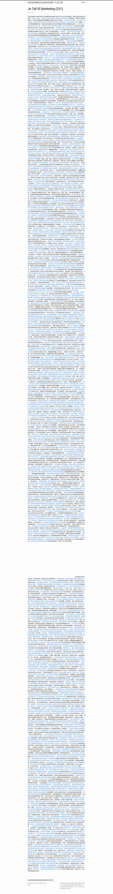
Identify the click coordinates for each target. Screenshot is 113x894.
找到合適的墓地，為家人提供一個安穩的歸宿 (65, 222)
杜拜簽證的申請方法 (39, 502)
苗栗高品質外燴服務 (72, 202)
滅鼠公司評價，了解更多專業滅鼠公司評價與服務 (66, 125)
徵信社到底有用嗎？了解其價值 (73, 449)
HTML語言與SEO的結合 (54, 262)
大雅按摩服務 (65, 380)
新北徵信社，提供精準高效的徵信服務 (73, 770)
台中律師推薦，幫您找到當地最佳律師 (58, 468)
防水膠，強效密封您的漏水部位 (58, 636)
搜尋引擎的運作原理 (49, 22)
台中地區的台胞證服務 (77, 239)
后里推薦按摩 (44, 389)
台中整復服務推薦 (44, 185)
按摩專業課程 (32, 771)
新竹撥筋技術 (69, 704)
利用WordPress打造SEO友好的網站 (73, 129)
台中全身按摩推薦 (37, 110)
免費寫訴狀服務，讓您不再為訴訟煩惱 (71, 136)
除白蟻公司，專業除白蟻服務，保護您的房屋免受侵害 (47, 434)
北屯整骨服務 (71, 593)
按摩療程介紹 (72, 835)
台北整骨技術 (75, 190)
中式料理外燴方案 (72, 393)
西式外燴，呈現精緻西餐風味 (44, 95)
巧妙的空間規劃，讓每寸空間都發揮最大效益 (57, 357)
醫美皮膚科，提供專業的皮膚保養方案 (53, 663)
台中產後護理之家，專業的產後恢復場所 (50, 410)
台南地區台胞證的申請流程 (62, 198)
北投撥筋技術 (65, 346)
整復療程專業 (34, 89)
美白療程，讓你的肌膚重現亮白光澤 (48, 736)
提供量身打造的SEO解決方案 (39, 541)
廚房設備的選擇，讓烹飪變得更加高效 (56, 503)
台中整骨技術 (36, 245)
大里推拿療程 (80, 24)
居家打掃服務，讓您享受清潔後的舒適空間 (71, 174)
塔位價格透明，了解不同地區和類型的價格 (39, 37)
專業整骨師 (80, 516)
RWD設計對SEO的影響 (74, 327)
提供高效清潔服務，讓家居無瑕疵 (75, 378)
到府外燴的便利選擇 (48, 695)
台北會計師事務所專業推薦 (40, 114)
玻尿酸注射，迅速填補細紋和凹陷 (69, 400)
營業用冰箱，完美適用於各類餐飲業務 (43, 869)
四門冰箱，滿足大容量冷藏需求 (38, 260)
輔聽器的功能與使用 (69, 179)
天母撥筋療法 (50, 631)
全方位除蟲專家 (62, 854)
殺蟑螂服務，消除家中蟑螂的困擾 (55, 502)
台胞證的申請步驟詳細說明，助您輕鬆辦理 (61, 61)
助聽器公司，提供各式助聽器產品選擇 (67, 451)
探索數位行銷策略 (39, 339)
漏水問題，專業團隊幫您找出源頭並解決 (42, 584)
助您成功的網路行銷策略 (76, 728)
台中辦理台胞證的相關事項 (71, 689)
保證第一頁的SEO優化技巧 (62, 65)
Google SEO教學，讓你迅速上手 (42, 87)
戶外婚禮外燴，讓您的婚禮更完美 (59, 80)
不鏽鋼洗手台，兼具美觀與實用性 (72, 784)
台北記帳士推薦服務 (62, 599)
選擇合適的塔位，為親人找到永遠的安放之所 (58, 756)
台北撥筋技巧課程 (54, 533)
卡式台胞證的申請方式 (51, 339)
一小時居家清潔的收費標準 (36, 616)
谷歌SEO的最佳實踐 (69, 116)
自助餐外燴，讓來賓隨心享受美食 (70, 310)
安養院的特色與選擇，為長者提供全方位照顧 (45, 269)
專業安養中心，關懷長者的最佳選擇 (74, 828)
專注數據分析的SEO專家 (72, 618)
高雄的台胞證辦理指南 (37, 91)
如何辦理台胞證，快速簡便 (74, 635)
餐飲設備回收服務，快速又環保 (38, 631)
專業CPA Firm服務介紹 (73, 325)
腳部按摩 (67, 57)
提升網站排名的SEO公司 (74, 279)
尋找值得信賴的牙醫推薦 (59, 700)
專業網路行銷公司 (71, 691)
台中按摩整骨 (42, 406)
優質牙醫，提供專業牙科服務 (60, 650)
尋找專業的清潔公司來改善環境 (64, 27)
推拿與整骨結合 (59, 689)
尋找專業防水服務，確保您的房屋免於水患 (63, 26)
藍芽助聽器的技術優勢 (40, 651)
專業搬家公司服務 (48, 310)
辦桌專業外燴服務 (61, 132)
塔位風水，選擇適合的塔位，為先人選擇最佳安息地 (67, 82)
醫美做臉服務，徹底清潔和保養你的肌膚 (64, 153)
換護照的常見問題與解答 (46, 97)
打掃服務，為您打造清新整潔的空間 (71, 385)
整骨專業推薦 (44, 50)
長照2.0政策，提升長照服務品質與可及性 (67, 848)
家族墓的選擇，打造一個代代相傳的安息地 (48, 770)
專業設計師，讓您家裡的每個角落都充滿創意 (59, 653)
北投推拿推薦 (64, 798)
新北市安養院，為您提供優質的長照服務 (49, 350)
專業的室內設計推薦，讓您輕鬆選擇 (71, 146)
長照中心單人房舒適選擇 (53, 52)
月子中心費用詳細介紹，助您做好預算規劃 (50, 295)
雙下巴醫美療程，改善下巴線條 (48, 162)
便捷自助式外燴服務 (55, 234)
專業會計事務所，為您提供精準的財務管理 (43, 205)
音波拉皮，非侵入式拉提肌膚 (56, 676)
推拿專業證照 (36, 44)
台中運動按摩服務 (50, 284)
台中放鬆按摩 (55, 127)
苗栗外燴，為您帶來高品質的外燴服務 (39, 331)
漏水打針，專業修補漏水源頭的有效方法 (63, 408)
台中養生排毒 (58, 869)
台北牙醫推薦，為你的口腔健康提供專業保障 (69, 865)
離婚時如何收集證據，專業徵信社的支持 (53, 809)
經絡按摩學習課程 (41, 237)
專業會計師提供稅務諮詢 (40, 792)
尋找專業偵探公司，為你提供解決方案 (47, 687)
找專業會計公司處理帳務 (62, 852)
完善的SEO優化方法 (42, 468)
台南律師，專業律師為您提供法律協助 (38, 629)
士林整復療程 (81, 254)
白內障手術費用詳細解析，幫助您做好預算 (59, 783)
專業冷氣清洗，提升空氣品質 (60, 93)
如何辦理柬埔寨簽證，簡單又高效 (43, 605)
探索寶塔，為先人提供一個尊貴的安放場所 (43, 447)
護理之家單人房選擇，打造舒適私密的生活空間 (70, 383)
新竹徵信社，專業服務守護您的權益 (67, 515)
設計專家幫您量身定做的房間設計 (73, 140)
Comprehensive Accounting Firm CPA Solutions (41, 292)
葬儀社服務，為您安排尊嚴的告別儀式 (49, 136)
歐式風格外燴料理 (48, 39)
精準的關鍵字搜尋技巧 (73, 215)
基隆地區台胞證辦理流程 (68, 404)
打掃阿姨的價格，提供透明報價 (55, 116)
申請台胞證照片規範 (70, 318)
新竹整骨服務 (55, 438)
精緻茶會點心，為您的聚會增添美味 (47, 539)
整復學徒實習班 (32, 468)
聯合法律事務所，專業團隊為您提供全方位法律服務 (70, 436)
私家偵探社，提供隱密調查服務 (75, 627)
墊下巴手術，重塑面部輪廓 (63, 372)
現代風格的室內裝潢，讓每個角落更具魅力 (42, 320)
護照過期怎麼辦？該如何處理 (41, 108)
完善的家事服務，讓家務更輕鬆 (56, 402)
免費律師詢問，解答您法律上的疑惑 (66, 768)
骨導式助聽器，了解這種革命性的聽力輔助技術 (51, 773)
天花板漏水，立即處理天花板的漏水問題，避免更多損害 (56, 245)
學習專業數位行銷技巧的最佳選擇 (68, 423)
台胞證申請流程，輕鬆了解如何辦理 (52, 29)
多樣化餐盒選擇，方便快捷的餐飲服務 (62, 48)
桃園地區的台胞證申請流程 (54, 644)
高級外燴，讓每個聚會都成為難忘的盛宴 (61, 56)
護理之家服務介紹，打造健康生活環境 (48, 683)
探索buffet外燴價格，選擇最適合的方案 (57, 117)
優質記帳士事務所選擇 (62, 18)
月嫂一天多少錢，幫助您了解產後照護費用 (63, 282)
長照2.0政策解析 (74, 496)
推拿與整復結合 (79, 288)
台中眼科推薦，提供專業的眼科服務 (39, 215)
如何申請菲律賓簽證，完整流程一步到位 (48, 740)
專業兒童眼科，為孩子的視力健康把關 (61, 166)
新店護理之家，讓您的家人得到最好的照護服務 (41, 706)
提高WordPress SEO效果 (38, 756)
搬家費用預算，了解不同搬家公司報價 (41, 99)
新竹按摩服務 (76, 159)
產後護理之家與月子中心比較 (46, 726)
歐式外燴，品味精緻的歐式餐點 (36, 496)
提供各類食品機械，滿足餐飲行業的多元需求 (69, 316)
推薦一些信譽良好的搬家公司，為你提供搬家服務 (49, 784)
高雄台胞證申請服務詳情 (54, 741)
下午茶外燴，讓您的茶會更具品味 (41, 232)
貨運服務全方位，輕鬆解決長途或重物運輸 (53, 607)
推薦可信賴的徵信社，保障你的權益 (56, 603)
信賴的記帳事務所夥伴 (49, 172)
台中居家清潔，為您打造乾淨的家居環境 (49, 642)
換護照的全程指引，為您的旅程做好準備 (60, 190)
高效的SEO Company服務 (59, 672)
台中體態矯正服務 (75, 861)
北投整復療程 (39, 142)
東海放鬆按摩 (42, 755)
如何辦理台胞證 (44, 592)
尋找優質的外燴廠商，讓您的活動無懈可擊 (52, 267)
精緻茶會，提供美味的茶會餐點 (71, 144)
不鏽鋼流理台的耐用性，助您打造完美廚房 (42, 743)
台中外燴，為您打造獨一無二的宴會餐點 (67, 723)
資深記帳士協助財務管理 (66, 500)
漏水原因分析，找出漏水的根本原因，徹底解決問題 (63, 801)
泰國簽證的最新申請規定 (63, 250)
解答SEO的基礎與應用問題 (56, 472)
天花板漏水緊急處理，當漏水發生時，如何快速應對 (54, 466)
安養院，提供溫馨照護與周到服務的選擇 (56, 721)
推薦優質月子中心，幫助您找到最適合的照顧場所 (69, 59)
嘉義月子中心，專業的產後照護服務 (54, 57)
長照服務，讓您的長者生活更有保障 (75, 681)
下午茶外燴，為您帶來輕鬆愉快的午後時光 (58, 511)
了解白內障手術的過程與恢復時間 (57, 730)
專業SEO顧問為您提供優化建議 (45, 359)
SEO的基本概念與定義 (53, 520)
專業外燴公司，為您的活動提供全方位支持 (46, 580)
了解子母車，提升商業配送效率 (38, 670)
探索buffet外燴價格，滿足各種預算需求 (55, 696)
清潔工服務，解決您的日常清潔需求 (45, 807)
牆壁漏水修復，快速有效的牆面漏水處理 (45, 316)
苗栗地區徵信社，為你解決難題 (64, 284)
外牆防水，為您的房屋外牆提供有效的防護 (66, 726)
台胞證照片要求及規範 (63, 530)
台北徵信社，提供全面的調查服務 (65, 265)
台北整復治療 (31, 380)
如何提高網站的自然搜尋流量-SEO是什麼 (45, 2)
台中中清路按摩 (45, 856)
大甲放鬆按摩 (52, 104)
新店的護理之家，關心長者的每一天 (55, 329)
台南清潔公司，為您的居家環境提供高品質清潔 (57, 361)
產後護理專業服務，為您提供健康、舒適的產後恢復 (67, 588)
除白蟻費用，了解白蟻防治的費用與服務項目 (56, 200)
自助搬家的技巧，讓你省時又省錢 (63, 518)
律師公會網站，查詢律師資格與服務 (48, 674)
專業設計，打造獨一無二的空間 (50, 708)
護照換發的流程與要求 (37, 333)
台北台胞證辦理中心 (51, 451)
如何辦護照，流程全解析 (34, 256)
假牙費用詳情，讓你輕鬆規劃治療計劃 (56, 106)
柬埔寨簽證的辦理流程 (52, 419)
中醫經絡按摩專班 (66, 814)
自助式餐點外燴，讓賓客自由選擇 (57, 131)
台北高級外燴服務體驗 (62, 104)
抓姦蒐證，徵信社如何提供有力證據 (68, 665)
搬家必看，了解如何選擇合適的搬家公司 (71, 31)
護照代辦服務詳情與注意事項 (57, 46)
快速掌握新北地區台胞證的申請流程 (44, 844)
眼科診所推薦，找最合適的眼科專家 (45, 247)
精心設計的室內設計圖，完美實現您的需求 (39, 26)
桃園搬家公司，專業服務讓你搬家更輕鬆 (73, 72)
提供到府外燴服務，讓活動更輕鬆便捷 (56, 393)
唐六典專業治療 (76, 194)
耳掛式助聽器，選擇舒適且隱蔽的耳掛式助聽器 (50, 76)
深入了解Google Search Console (65, 790)
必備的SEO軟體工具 (38, 440)
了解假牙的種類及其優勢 (56, 592)
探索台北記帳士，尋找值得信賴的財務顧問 (43, 18)
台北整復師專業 (43, 837)
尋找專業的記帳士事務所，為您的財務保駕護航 (42, 132)
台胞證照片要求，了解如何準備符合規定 (70, 708)
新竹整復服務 (62, 442)
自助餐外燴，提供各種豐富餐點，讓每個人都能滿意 (60, 297)
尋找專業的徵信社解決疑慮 (58, 837)
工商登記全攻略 (68, 773)
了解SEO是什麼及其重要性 (56, 301)
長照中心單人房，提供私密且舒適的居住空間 (70, 610)
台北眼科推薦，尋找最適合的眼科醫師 (61, 258)
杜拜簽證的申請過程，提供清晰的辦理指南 (48, 582)
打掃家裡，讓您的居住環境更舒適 (41, 526)
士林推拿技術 (62, 447)
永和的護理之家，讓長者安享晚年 (52, 72)
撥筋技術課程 (74, 99)
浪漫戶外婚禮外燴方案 (43, 524)
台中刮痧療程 (67, 76)
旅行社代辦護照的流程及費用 (41, 80)
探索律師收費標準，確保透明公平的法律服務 (63, 232)
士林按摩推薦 (62, 445)
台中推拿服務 (46, 41)
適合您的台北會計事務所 (42, 183)
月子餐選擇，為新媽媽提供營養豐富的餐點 (63, 37)
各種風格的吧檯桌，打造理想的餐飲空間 (59, 235)
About (83, 2)
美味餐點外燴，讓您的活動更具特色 (69, 419)
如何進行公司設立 (74, 430)
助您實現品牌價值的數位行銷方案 (37, 653)
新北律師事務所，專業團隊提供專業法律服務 (65, 584)
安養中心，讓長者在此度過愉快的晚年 (41, 700)
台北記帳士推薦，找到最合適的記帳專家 (67, 172)
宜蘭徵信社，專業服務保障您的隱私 (42, 147)
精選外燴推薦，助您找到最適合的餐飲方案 (54, 760)
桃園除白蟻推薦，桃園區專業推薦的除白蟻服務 (49, 680)
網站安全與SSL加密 (39, 106)
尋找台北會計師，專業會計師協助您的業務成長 (69, 247)
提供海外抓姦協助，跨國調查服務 (63, 473)
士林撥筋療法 (67, 713)
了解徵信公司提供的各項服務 (70, 290)
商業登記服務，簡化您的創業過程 (37, 123)
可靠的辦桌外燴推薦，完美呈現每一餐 (74, 20)
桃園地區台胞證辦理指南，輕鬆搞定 (42, 348)
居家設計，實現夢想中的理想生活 (68, 683)
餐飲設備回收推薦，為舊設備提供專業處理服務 (49, 290)
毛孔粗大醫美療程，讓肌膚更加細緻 (54, 140)
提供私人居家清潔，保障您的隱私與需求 (42, 153)
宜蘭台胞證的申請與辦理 (41, 661)
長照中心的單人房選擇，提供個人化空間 (53, 273)
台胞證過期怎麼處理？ (53, 217)
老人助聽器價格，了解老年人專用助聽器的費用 (52, 54)
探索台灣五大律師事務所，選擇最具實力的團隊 (46, 119)
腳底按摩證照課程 (71, 264)
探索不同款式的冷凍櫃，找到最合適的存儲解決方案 (47, 121)
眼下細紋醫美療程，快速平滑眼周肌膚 (60, 183)
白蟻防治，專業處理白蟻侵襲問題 (62, 363)
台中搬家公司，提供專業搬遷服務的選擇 (67, 205)
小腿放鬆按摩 (36, 162)
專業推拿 (67, 676)
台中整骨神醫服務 (38, 252)
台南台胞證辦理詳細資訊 (56, 179)
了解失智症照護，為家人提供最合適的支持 (39, 438)
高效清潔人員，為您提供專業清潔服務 (42, 457)
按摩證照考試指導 (33, 726)
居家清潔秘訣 (31, 397)
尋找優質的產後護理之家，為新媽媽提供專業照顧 (63, 185)
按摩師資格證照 (61, 691)
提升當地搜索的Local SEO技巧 (73, 46)
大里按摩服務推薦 (71, 324)
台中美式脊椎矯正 (49, 734)
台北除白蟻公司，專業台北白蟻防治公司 (53, 112)
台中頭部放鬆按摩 (33, 74)
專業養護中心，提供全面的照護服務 (73, 648)
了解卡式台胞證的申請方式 (76, 466)
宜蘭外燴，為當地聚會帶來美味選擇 (52, 110)
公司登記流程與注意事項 (69, 224)
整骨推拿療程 (51, 265)
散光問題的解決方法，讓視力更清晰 (67, 586)
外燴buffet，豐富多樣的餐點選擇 (61, 168)
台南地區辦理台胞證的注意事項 (46, 475)
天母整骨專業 (50, 473)
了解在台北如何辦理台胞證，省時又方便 (65, 237)
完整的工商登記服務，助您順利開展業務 (64, 457)
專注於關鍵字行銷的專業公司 (57, 376)
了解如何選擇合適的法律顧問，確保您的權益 (43, 758)
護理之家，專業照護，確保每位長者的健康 (51, 157)
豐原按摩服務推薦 (69, 492)
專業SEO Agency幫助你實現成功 (40, 56)
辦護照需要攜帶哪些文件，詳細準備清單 (70, 119)
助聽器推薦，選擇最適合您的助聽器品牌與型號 (47, 470)
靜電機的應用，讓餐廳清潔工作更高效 (42, 531)
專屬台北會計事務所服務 (46, 318)
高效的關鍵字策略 (47, 621)
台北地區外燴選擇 (59, 657)
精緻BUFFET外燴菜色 (40, 117)
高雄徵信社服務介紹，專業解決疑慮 (66, 788)
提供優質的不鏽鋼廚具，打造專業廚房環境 (51, 488)
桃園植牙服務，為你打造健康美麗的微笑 (73, 35)
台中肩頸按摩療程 (56, 331)
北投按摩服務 (53, 383)
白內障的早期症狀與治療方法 (51, 522)
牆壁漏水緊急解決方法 (34, 640)
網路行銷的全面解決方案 (76, 826)
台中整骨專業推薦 (33, 683)
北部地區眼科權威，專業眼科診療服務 (51, 346)
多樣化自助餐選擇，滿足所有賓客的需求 (67, 22)
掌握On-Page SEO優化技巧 (39, 861)
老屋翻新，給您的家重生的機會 (46, 59)
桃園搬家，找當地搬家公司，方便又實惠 (56, 286)
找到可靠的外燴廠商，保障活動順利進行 (62, 78)
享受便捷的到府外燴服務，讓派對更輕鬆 (65, 464)
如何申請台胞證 (66, 680)
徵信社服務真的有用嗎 (72, 762)
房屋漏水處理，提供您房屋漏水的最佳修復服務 (41, 518)
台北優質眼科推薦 (47, 168)
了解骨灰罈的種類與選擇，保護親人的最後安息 (64, 516)
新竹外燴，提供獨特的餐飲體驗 (50, 633)
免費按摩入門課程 (56, 380)
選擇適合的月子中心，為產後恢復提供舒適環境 (50, 151)
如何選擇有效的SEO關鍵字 (43, 380)
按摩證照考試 (70, 249)
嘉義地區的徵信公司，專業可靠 (46, 65)
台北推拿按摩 (49, 237)
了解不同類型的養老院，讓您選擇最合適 (53, 490)
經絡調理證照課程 (38, 228)
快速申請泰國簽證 (62, 635)
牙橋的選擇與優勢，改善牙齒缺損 (42, 93)
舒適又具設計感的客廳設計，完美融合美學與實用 (63, 41)
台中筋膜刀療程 (65, 350)
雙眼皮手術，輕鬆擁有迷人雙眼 (46, 196)
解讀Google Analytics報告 (75, 286)
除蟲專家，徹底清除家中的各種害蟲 (55, 324)
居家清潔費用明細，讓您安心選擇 (47, 635)
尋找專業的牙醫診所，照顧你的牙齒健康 (42, 822)
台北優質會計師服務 (36, 805)
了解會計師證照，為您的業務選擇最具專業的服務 (51, 374)
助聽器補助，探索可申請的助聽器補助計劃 (54, 370)
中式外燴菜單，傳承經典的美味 (47, 250)
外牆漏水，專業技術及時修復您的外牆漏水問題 (57, 786)
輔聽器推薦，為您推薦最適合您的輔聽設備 (56, 187)
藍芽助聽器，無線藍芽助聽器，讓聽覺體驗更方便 (45, 666)
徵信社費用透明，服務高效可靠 (58, 620)
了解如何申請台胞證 (57, 129)
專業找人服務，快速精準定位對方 (41, 127)
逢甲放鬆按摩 (53, 629)
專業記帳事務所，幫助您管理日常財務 (53, 333)
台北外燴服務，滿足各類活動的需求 (39, 207)
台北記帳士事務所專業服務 (76, 155)
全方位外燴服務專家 (55, 404)
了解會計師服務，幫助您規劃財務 (73, 220)
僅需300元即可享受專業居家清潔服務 (42, 82)
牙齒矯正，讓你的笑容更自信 (36, 22)
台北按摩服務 (46, 404)
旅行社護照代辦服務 (72, 342)
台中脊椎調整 (38, 29)
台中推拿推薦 (74, 511)
